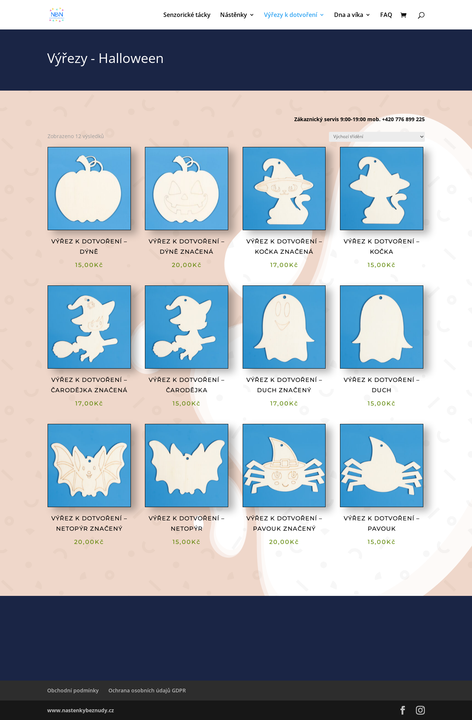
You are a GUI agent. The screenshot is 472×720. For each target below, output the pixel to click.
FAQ (386, 15)
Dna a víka (348, 15)
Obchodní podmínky (73, 690)
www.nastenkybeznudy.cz (80, 710)
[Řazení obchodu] (377, 137)
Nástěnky (233, 15)
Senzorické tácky (187, 15)
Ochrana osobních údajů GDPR (147, 690)
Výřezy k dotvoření (290, 15)
